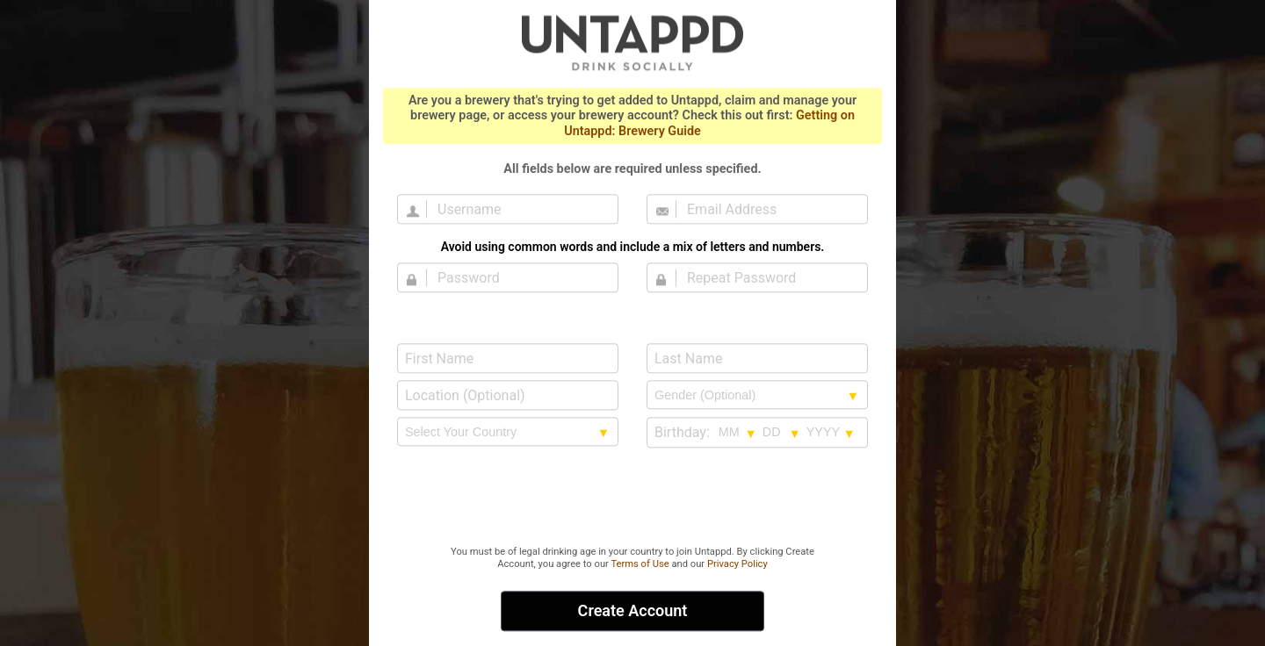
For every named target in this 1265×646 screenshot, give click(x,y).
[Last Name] (757, 358)
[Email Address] (768, 209)
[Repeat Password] (768, 277)
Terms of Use (640, 564)
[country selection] (508, 432)
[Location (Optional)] (508, 395)
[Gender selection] (757, 395)
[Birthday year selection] (831, 432)
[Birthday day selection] (782, 432)
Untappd (632, 42)
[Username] (518, 209)
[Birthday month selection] (738, 432)
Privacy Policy (737, 564)
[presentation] (632, 497)
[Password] (518, 277)
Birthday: (682, 432)
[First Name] (508, 358)
